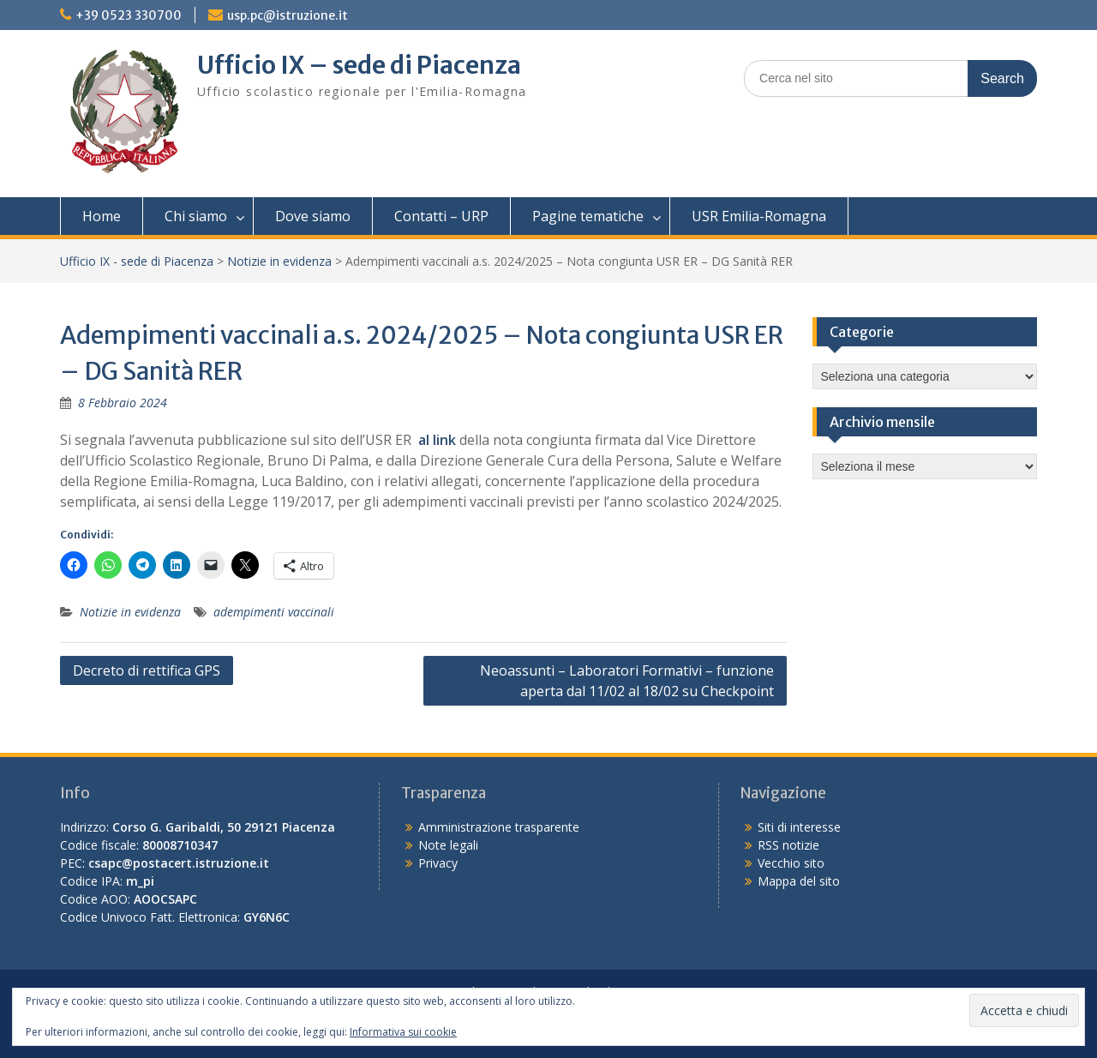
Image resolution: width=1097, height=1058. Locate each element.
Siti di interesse (799, 827)
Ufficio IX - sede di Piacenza (136, 261)
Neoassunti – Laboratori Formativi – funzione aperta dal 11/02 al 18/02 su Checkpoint (627, 680)
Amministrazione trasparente (498, 827)
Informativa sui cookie (403, 1032)
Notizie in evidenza (279, 261)
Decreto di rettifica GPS (146, 670)
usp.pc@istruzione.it (287, 15)
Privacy (438, 863)
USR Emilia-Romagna (759, 216)
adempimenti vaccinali (273, 612)
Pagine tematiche (588, 216)
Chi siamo (196, 216)
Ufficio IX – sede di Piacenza (359, 65)
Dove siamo (313, 216)
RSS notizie (788, 845)
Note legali (448, 845)
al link (437, 439)
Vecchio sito (791, 863)
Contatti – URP (441, 216)
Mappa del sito (799, 881)
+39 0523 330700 (128, 15)
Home (101, 216)
